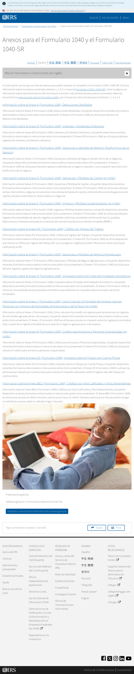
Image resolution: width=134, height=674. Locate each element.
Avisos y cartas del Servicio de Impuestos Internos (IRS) (65, 562)
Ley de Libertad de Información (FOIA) (39, 600)
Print (118, 528)
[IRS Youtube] (129, 658)
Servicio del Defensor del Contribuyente (40, 568)
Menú (126, 17)
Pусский (85, 578)
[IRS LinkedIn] (121, 658)
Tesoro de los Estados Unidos (119, 558)
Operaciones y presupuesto (10, 567)
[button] (110, 17)
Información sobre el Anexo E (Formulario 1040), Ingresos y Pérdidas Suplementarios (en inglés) (61, 203)
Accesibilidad (124, 670)
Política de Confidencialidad (99, 670)
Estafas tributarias (64, 581)
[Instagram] (115, 658)
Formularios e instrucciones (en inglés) (39, 26)
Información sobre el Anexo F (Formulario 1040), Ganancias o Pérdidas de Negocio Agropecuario (61, 254)
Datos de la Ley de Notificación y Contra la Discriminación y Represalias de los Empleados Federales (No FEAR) (40, 618)
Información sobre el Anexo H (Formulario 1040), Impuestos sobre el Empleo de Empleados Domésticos (66, 276)
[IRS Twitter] (109, 658)
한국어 (83, 63)
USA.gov (114, 585)
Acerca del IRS (9, 552)
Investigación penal (65, 594)
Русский (94, 63)
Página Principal (10, 26)
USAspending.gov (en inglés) (119, 593)
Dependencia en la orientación (39, 637)
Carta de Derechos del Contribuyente (40, 558)
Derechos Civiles (37, 591)
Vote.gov (114, 602)
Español (42, 63)
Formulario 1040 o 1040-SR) (90, 89)
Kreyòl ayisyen (123, 63)
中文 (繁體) (70, 63)
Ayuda (5, 582)
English (31, 63)
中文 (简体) (55, 63)
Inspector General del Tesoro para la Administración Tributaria (119, 572)
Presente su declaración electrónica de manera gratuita (37, 511)
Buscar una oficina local (12, 591)
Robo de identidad (65, 574)
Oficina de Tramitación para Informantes (64, 605)
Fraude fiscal (62, 588)
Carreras (6, 558)
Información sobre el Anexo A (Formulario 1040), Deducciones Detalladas (47, 105)
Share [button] (99, 528)
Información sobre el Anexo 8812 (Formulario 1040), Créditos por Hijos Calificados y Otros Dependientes (66, 383)
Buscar (94, 17)
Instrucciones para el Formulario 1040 (38, 97)
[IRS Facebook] (103, 658)
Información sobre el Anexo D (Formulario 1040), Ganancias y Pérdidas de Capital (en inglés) (59, 178)
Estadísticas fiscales (12, 576)
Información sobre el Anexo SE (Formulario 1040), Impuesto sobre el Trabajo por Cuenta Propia (61, 358)
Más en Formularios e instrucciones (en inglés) (67, 73)
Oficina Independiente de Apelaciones (38, 581)
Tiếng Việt (107, 63)
